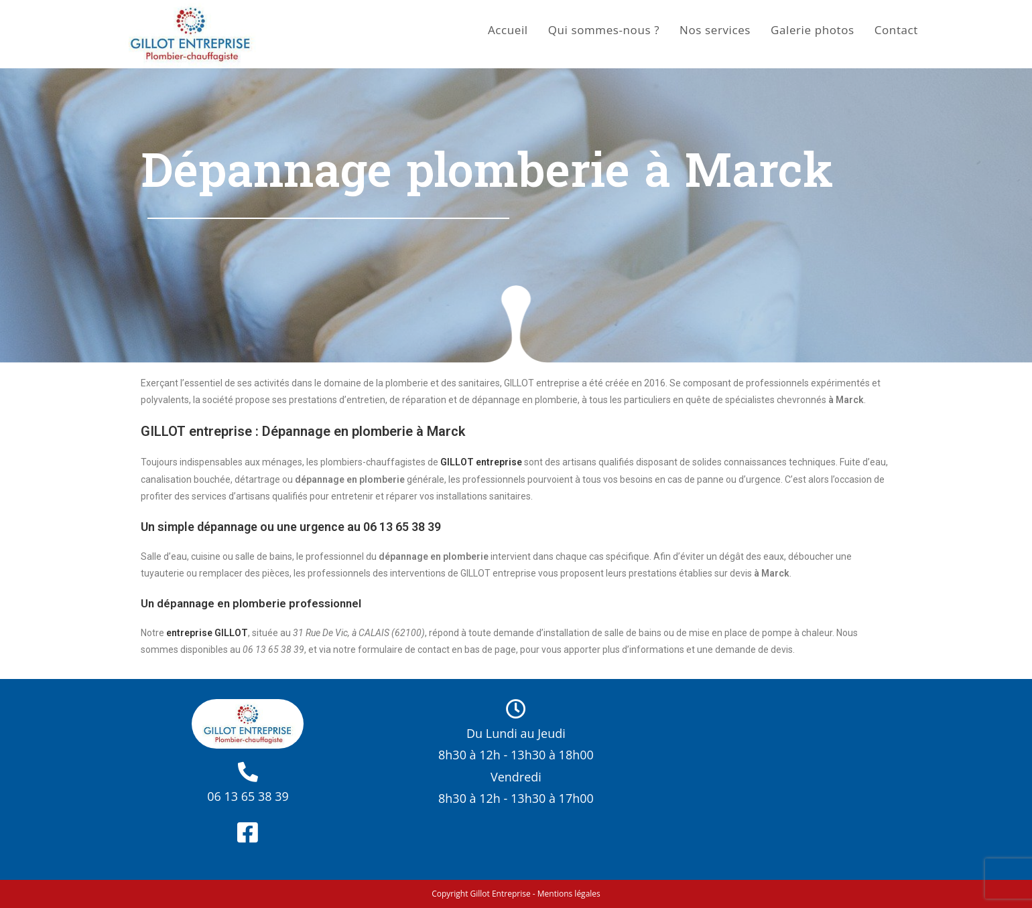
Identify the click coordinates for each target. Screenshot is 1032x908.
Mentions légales (568, 893)
